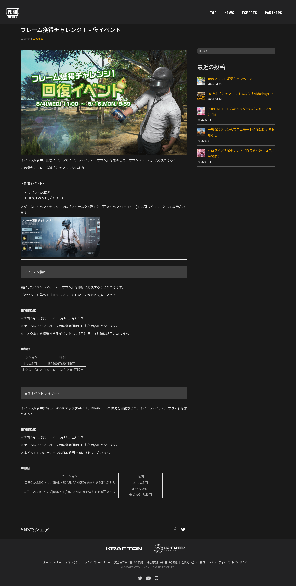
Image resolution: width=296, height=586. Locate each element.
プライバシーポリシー (97, 562)
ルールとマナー (52, 562)
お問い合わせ (73, 562)
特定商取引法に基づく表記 (162, 562)
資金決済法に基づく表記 (128, 562)
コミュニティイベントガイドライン (229, 562)
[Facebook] (175, 529)
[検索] (200, 51)
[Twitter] (183, 529)
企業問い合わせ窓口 (193, 562)
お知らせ (38, 38)
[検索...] (236, 51)
